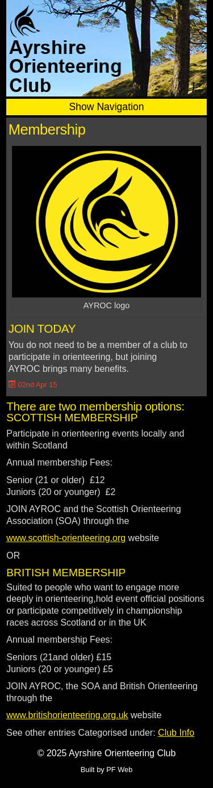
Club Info (176, 732)
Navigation (120, 106)
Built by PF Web (107, 769)
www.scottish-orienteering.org (66, 538)
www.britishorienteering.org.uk (67, 715)
